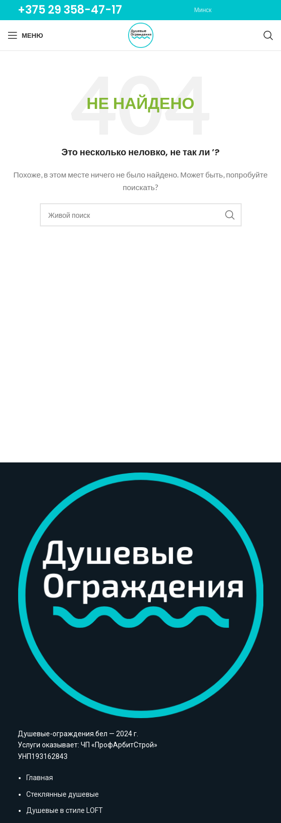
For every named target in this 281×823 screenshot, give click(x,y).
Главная (39, 778)
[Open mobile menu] (25, 35)
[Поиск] (268, 35)
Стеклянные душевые (62, 794)
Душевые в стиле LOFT (64, 810)
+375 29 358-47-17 (70, 10)
